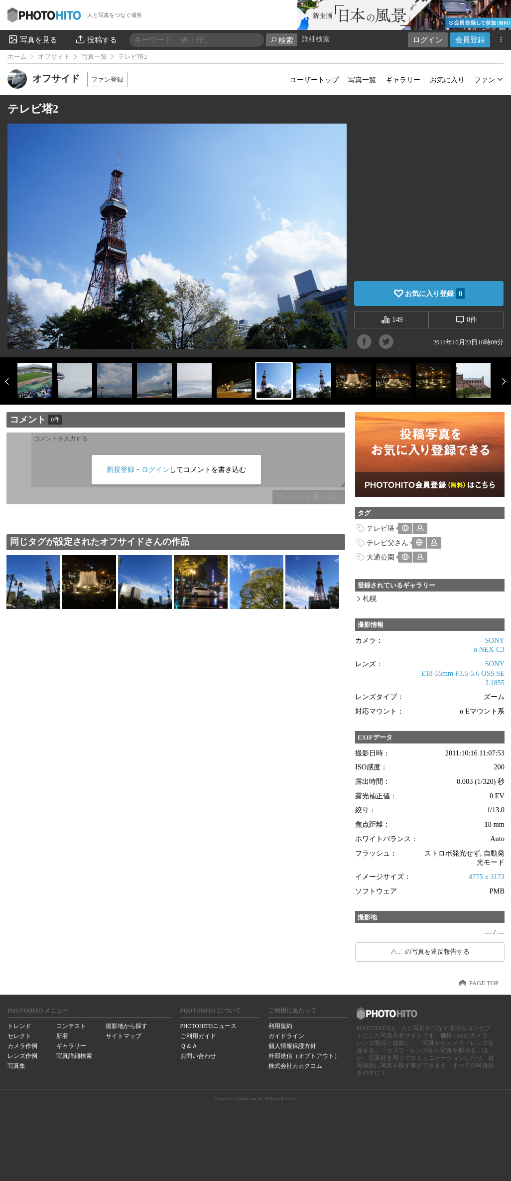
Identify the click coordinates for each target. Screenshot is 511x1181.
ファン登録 (107, 79)
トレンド (19, 1026)
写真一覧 (94, 56)
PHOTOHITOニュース (208, 1026)
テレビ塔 (380, 528)
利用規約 (280, 1026)
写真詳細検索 (74, 1056)
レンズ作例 (22, 1056)
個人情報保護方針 (292, 1046)
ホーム (17, 56)
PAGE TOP (484, 983)
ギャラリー (402, 80)
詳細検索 (316, 39)
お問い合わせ (198, 1056)
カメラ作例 (22, 1046)
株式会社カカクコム (295, 1066)
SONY (495, 640)
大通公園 (380, 557)
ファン (484, 80)
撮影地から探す (126, 1026)
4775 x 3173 (487, 877)
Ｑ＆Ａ (189, 1046)
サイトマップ (123, 1036)
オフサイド (54, 56)
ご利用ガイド (198, 1036)
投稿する (96, 39)
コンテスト (71, 1026)
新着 (62, 1036)
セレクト (19, 1036)
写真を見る (32, 39)
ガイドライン (286, 1036)
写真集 (16, 1066)
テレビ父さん (387, 543)
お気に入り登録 (435, 293)
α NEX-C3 (489, 649)
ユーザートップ (314, 80)
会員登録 (470, 39)
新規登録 (120, 469)
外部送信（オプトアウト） (304, 1056)
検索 (281, 40)
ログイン (428, 39)
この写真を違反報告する (434, 951)
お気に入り (447, 80)
